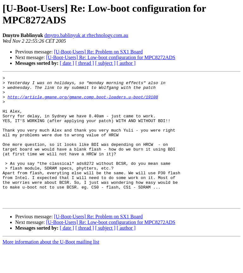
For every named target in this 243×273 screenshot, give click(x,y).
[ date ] (67, 63)
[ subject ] (105, 63)
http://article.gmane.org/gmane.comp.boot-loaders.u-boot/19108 (83, 101)
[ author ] (126, 63)
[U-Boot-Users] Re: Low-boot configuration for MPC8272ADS (110, 57)
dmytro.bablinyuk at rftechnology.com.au (86, 35)
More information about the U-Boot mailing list (51, 267)
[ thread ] (84, 63)
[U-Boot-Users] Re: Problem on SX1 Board (98, 51)
